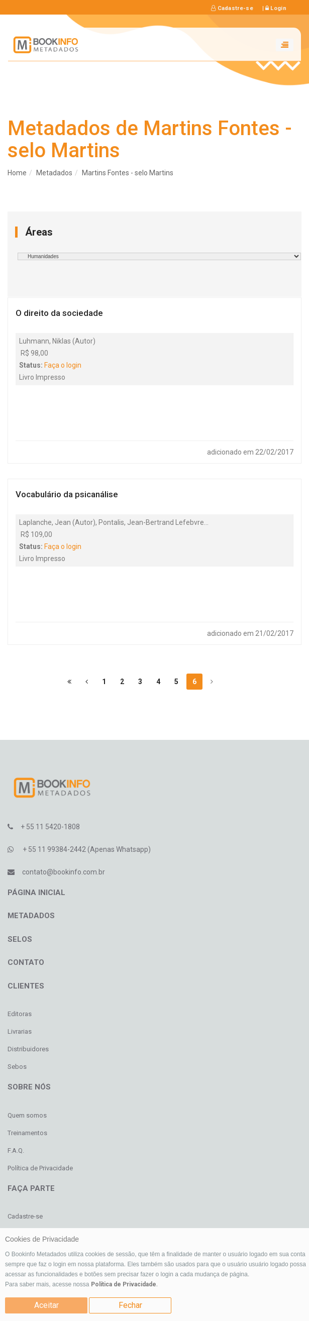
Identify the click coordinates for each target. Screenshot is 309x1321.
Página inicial (36, 892)
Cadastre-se (232, 8)
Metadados (54, 173)
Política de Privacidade (123, 1284)
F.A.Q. (16, 1150)
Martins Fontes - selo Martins (127, 173)
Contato (26, 962)
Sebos (17, 1066)
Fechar (130, 1305)
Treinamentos (27, 1133)
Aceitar (46, 1305)
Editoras (20, 1014)
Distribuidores (28, 1049)
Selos (20, 939)
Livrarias (20, 1031)
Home (17, 173)
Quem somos (27, 1115)
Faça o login (62, 365)
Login (275, 8)
